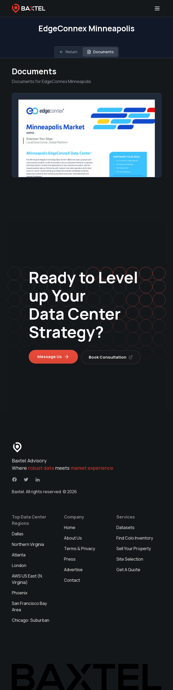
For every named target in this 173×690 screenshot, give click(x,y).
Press (70, 558)
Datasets (125, 527)
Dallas (17, 533)
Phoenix (19, 592)
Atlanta (19, 554)
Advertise (73, 569)
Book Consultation (112, 356)
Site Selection (129, 558)
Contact (72, 579)
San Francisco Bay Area (29, 606)
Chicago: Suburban (30, 619)
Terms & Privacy (79, 548)
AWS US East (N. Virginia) (27, 578)
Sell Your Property (133, 548)
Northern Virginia (28, 543)
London (19, 564)
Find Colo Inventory (134, 537)
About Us (73, 537)
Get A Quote (128, 569)
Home (69, 527)
